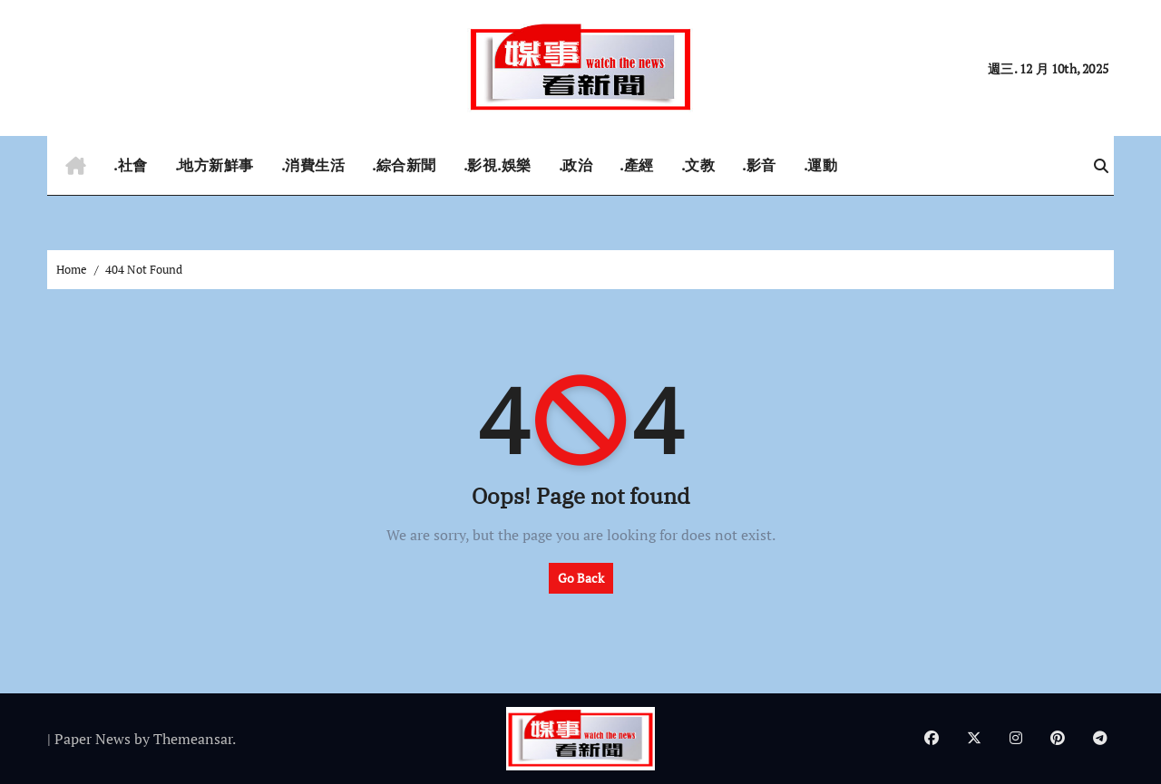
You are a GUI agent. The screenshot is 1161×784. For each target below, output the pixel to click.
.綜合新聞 (404, 165)
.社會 (130, 165)
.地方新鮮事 (214, 165)
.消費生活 (313, 165)
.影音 (759, 165)
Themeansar (192, 739)
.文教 (698, 165)
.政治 (576, 165)
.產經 (637, 165)
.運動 (821, 165)
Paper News (92, 739)
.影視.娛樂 (497, 165)
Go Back (581, 577)
